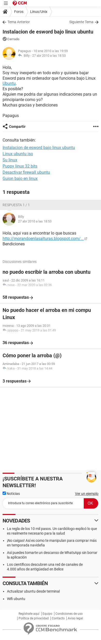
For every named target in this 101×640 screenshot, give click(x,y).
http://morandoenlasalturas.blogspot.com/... (43, 238)
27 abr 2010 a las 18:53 (49, 55)
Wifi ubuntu (16, 599)
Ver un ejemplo (86, 494)
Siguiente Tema (81, 22)
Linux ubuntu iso (18, 153)
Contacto (58, 618)
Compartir (17, 126)
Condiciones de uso (69, 614)
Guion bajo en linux (20, 178)
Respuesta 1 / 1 (16, 205)
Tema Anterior (18, 22)
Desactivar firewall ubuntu (26, 172)
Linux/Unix (38, 12)
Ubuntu (9, 83)
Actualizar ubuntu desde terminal (33, 591)
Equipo (47, 614)
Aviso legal (75, 618)
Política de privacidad (34, 618)
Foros (18, 12)
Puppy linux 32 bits (20, 166)
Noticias (11, 494)
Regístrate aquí (29, 614)
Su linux (10, 159)
